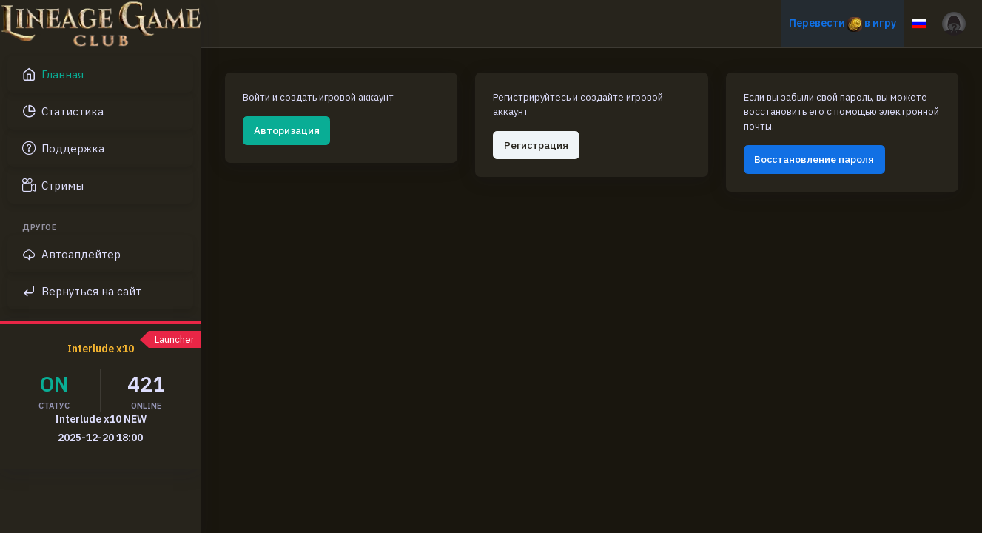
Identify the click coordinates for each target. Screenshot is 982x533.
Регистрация (536, 145)
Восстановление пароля (814, 159)
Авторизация (287, 130)
